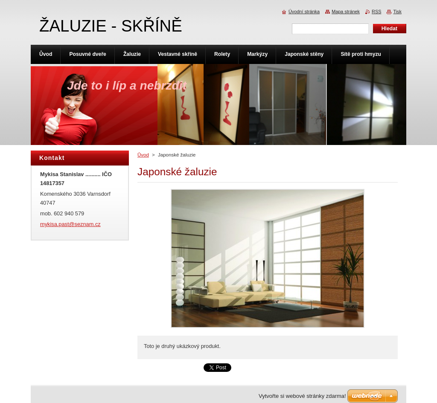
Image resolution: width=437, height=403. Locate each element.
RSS (376, 11)
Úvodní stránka (304, 11)
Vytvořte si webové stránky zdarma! (302, 396)
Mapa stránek (346, 11)
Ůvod (143, 154)
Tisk (397, 11)
